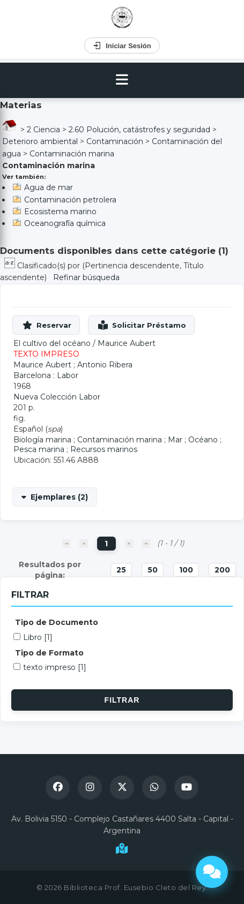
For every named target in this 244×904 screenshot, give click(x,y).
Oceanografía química (65, 223)
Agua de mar (48, 187)
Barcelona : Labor (45, 375)
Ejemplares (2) (59, 497)
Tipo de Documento (56, 622)
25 (121, 570)
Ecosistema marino (60, 211)
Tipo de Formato (49, 653)
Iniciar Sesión (122, 45)
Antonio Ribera (104, 365)
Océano (203, 440)
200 (222, 570)
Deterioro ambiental (40, 141)
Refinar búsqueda (86, 277)
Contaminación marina (71, 154)
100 (186, 570)
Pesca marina (38, 449)
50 (152, 570)
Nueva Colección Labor (56, 397)
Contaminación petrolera (70, 200)
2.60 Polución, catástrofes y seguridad (139, 129)
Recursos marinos (103, 449)
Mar (175, 440)
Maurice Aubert (127, 343)
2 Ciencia (43, 129)
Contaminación (114, 141)
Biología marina (42, 440)
